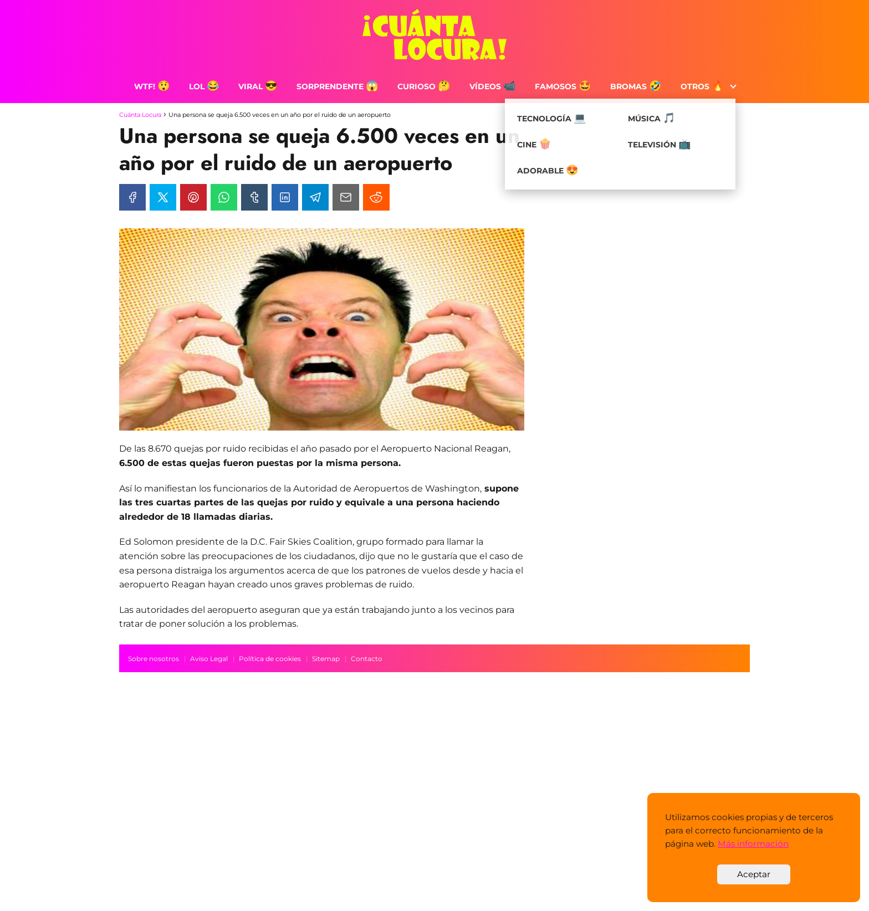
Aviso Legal (209, 658)
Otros (702, 86)
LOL (204, 86)
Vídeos (492, 86)
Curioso (424, 86)
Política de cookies (270, 658)
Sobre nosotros (153, 658)
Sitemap (326, 658)
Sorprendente (338, 86)
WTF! (152, 86)
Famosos (563, 86)
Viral (258, 86)
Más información (753, 843)
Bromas (636, 86)
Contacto (366, 658)
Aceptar (753, 874)
